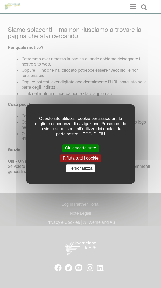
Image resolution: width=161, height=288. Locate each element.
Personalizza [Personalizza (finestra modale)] (81, 168)
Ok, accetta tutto (80, 147)
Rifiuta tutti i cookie (81, 158)
